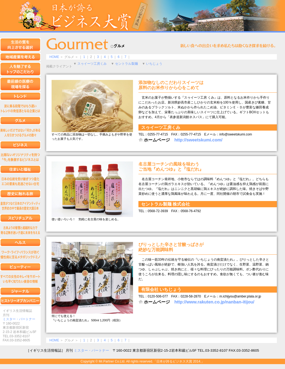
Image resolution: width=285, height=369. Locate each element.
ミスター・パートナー (19, 319)
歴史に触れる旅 (20, 194)
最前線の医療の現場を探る (20, 84)
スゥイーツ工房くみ (92, 64)
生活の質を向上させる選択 (20, 44)
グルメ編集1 (20, 133)
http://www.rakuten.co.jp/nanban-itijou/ (214, 302)
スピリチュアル (20, 218)
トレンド (20, 96)
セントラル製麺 (126, 64)
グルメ (20, 120)
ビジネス (20, 145)
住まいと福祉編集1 (20, 181)
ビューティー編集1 (20, 279)
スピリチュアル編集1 (20, 230)
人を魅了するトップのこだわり (20, 69)
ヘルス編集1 (20, 254)
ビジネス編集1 (20, 157)
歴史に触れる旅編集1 (20, 206)
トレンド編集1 (20, 108)
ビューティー (20, 267)
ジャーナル (20, 291)
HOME (54, 57)
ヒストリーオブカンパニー (20, 301)
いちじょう (154, 64)
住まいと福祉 (20, 169)
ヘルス (20, 242)
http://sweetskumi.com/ (198, 140)
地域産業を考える (20, 57)
